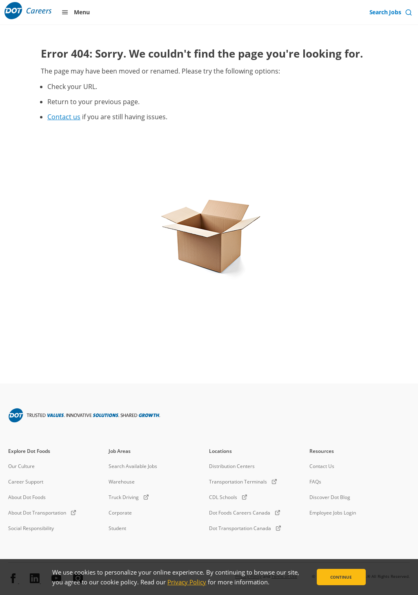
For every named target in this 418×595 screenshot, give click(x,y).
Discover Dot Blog (329, 497)
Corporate (120, 512)
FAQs (315, 481)
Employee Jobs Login (332, 512)
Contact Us (321, 466)
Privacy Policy (186, 582)
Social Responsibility (31, 528)
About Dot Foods (27, 497)
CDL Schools (223, 497)
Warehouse (122, 481)
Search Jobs (386, 12)
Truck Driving (124, 497)
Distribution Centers (232, 466)
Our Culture (21, 466)
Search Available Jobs (133, 466)
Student (117, 528)
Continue (341, 577)
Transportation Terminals (238, 481)
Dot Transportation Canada (240, 528)
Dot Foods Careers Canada (239, 512)
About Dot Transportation (37, 512)
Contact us (63, 116)
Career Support (25, 481)
